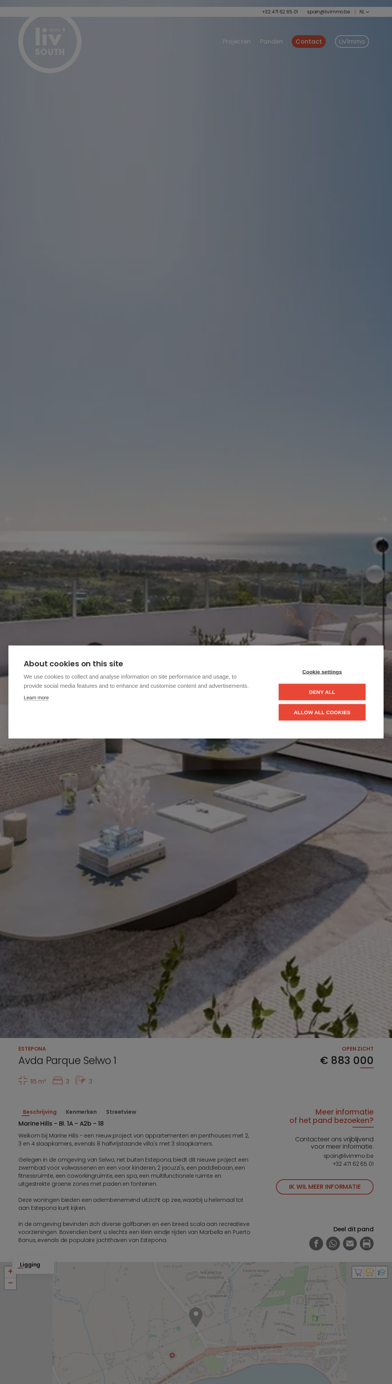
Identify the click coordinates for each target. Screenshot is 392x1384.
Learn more (36, 697)
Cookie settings (322, 672)
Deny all (322, 692)
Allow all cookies (322, 712)
